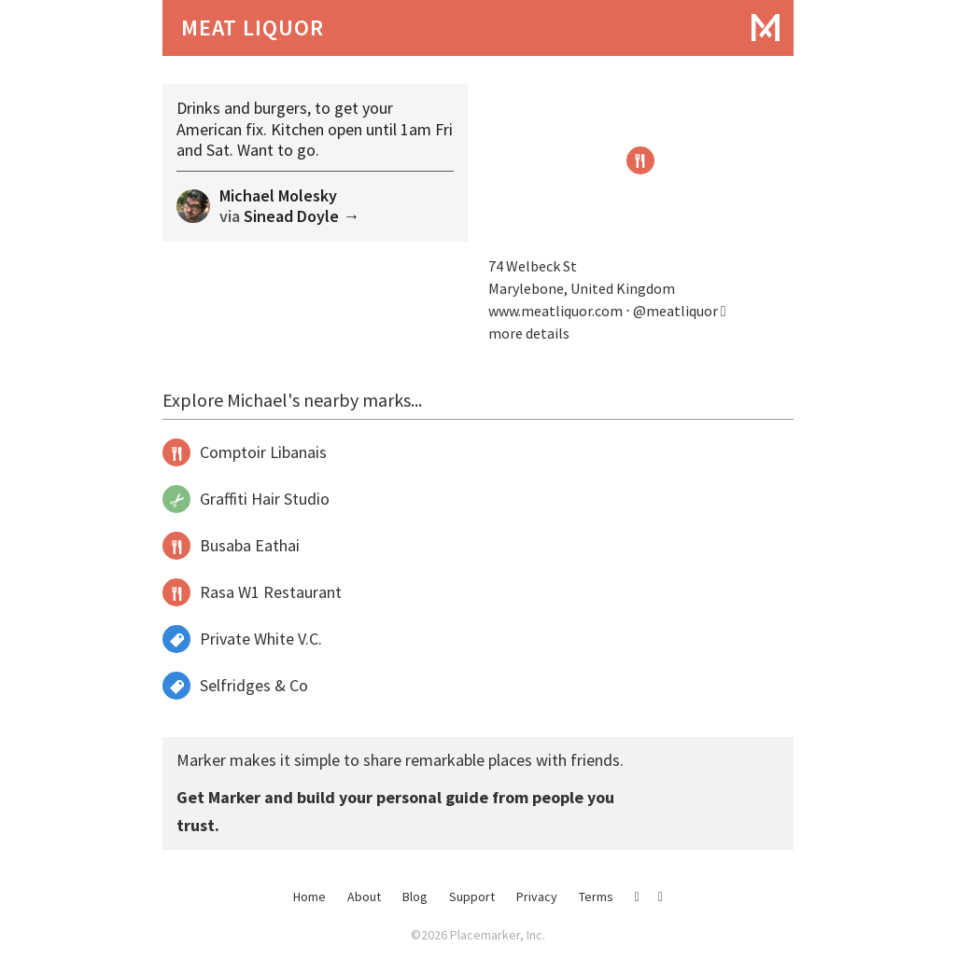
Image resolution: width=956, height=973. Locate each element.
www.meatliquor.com (555, 310)
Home (309, 896)
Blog (415, 896)
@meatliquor (679, 310)
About (364, 896)
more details (528, 333)
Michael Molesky (278, 195)
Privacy (536, 896)
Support (472, 896)
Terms (596, 896)
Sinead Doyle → (301, 216)
